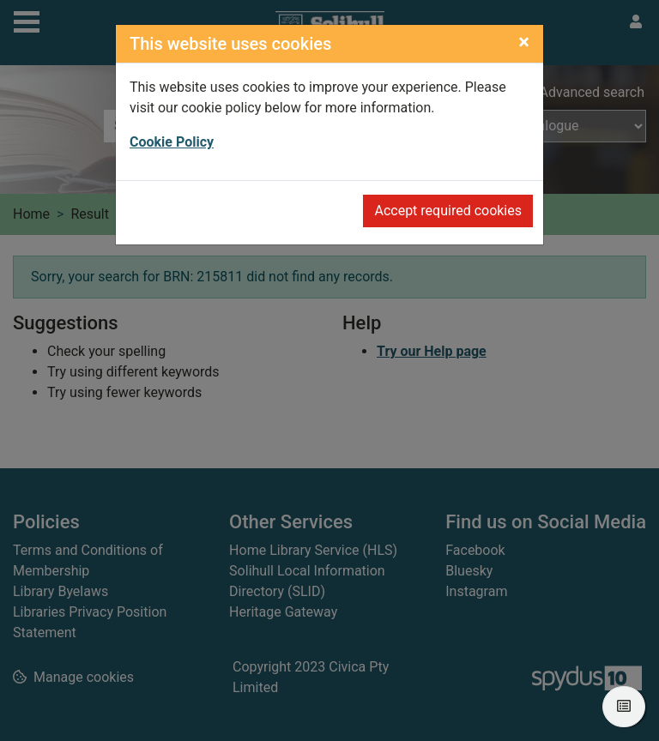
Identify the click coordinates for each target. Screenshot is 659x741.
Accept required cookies (448, 210)
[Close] (524, 42)
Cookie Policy (172, 142)
